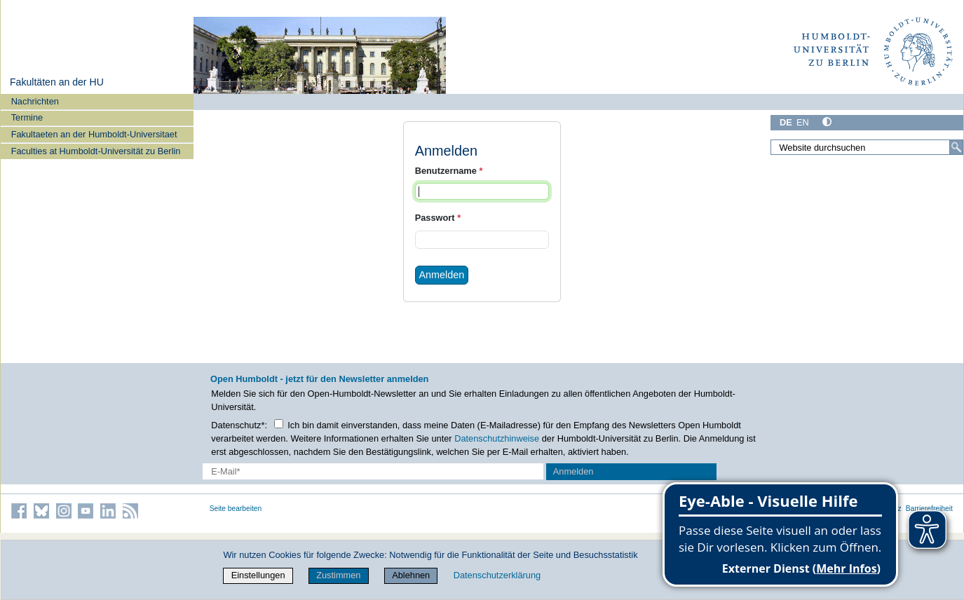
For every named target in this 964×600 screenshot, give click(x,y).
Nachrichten (35, 101)
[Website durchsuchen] (866, 147)
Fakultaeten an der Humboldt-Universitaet (94, 134)
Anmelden (441, 274)
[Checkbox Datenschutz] (278, 423)
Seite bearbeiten (236, 508)
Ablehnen (411, 575)
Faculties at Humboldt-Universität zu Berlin (96, 151)
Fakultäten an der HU (57, 82)
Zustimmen (338, 575)
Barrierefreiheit (929, 508)
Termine (27, 117)
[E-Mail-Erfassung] (373, 471)
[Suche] (956, 147)
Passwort (438, 217)
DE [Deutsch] (786, 122)
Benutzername (449, 170)
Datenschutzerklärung (497, 575)
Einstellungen (258, 575)
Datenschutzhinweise (496, 438)
